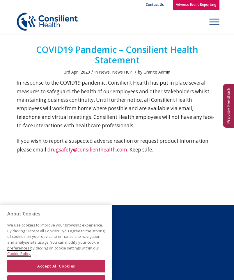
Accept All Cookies (56, 269)
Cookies (94, 231)
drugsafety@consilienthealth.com (87, 149)
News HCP (122, 72)
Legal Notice (97, 217)
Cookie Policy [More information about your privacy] (19, 257)
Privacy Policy (99, 224)
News (104, 72)
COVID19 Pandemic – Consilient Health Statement (117, 55)
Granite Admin (156, 72)
